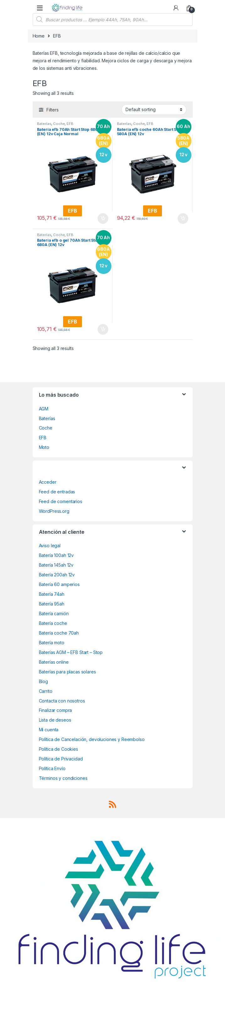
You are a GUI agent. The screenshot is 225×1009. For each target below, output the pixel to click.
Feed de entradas (57, 491)
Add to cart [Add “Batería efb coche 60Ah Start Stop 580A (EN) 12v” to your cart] (183, 218)
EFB (70, 123)
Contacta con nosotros (62, 700)
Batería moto (51, 642)
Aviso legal (50, 545)
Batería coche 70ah (59, 633)
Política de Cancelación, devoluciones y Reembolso (92, 739)
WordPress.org (54, 511)
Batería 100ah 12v (56, 555)
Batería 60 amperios (59, 584)
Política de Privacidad (61, 758)
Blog (43, 681)
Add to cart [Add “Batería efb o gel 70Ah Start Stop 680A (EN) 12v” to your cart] (103, 329)
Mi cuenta (49, 729)
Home (39, 36)
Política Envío (52, 768)
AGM (44, 408)
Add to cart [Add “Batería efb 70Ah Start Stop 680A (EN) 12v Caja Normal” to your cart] (103, 218)
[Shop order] (153, 109)
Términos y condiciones (63, 778)
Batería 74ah (51, 594)
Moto (44, 447)
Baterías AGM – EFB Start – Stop (71, 652)
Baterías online (54, 662)
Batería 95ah (51, 603)
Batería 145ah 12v (56, 565)
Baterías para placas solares (67, 671)
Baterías (44, 123)
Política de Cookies (58, 749)
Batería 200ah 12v (57, 574)
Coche (59, 123)
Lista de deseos (55, 720)
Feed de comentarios (60, 501)
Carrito (45, 691)
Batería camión (54, 613)
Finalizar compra (55, 710)
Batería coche (53, 623)
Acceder (47, 482)
